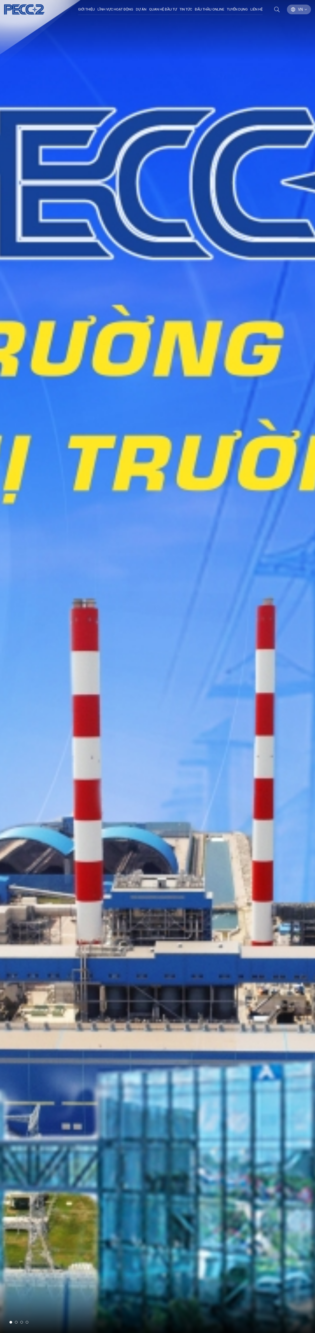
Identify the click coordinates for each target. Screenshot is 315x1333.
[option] (157, 666)
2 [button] (16, 1322)
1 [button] (10, 1322)
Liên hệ (256, 9)
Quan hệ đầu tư (163, 9)
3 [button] (21, 1322)
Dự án (141, 9)
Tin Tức (186, 9)
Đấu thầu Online (209, 9)
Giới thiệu (86, 9)
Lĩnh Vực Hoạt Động (115, 9)
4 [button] (27, 1322)
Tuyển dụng (237, 9)
